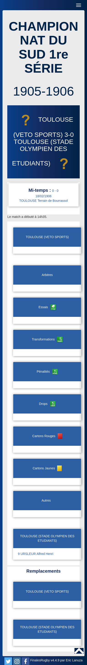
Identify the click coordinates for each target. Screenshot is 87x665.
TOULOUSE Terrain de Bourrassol (43, 200)
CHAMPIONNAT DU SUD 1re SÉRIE (43, 47)
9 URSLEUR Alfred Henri (35, 554)
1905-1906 (43, 91)
